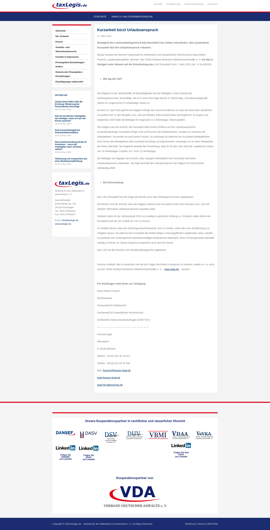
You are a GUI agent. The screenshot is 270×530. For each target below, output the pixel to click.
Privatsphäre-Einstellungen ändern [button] (69, 64)
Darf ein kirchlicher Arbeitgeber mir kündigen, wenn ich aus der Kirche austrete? (70, 118)
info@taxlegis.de (70, 220)
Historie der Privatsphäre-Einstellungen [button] (69, 74)
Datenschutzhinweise (194, 4)
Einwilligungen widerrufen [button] (69, 81)
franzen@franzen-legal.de (117, 370)
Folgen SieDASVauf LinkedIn (89, 457)
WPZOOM (212, 524)
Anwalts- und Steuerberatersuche (132, 16)
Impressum (212, 4)
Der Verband (62, 36)
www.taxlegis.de (63, 224)
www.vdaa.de (171, 269)
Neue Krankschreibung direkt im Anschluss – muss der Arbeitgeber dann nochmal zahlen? (71, 145)
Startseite (158, 4)
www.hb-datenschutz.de (110, 385)
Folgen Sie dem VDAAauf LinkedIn (181, 454)
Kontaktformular (173, 4)
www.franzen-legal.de (108, 377)
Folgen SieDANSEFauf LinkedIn (66, 457)
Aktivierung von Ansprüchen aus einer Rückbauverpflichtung (71, 160)
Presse (59, 41)
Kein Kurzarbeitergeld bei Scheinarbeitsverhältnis (67, 131)
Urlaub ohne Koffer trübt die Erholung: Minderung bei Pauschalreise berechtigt (68, 104)
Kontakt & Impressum (67, 57)
